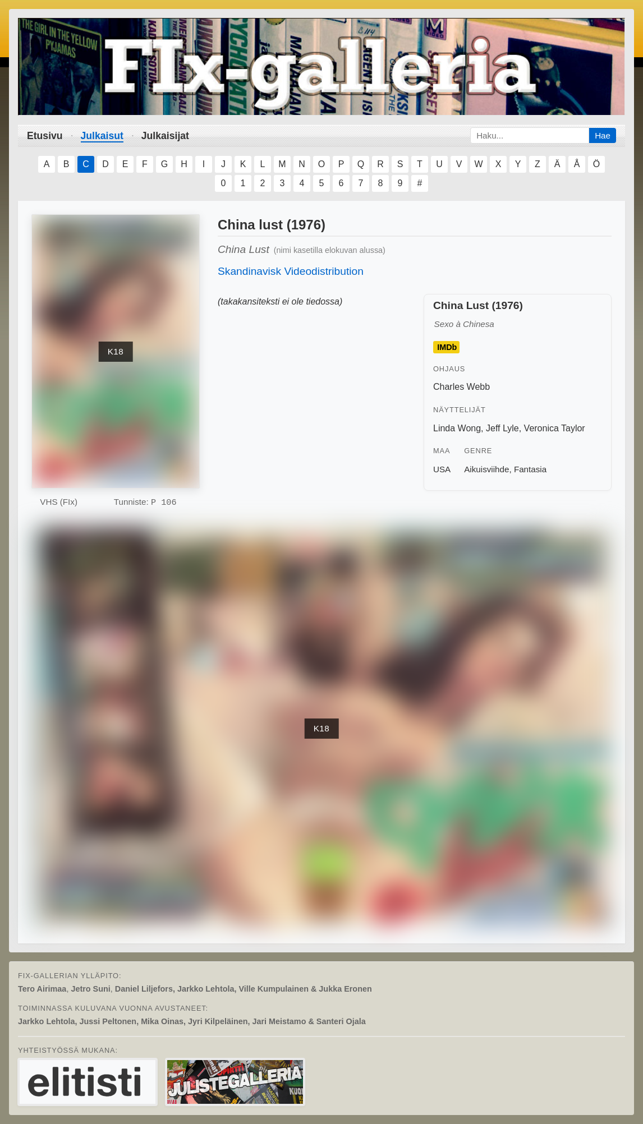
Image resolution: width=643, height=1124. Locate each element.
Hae (602, 135)
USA (442, 469)
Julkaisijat (165, 135)
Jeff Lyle (502, 428)
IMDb (447, 347)
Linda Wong (457, 428)
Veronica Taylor (554, 428)
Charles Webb (461, 386)
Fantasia (530, 469)
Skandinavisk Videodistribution (291, 271)
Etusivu (45, 135)
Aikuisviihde (486, 469)
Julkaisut (102, 135)
